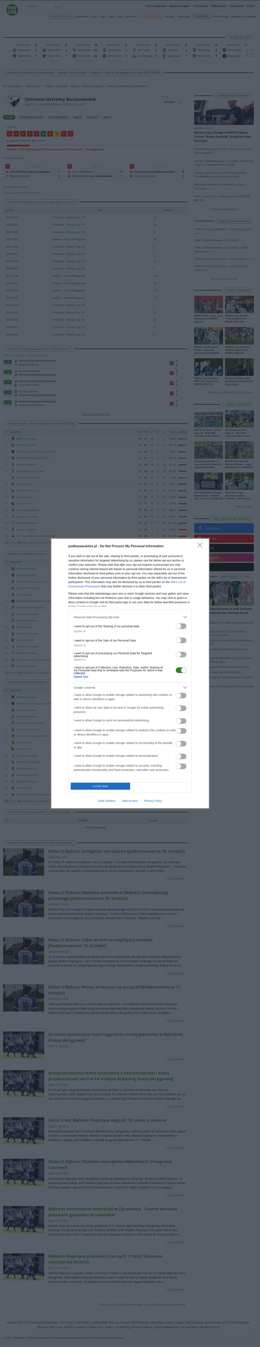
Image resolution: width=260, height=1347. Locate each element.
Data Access (130, 800)
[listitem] (130, 617)
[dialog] (130, 673)
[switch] (181, 626)
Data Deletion (107, 800)
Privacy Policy (153, 800)
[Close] (201, 546)
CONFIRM (100, 786)
